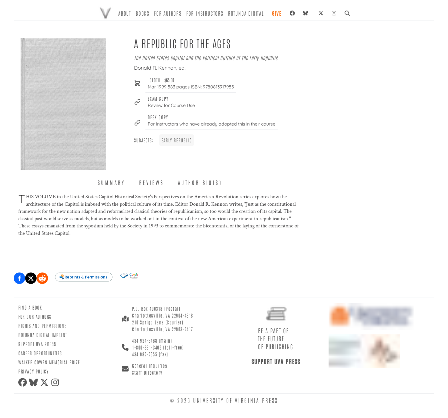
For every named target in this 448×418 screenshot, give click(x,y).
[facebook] (23, 382)
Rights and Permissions (42, 325)
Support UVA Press (37, 344)
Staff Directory (147, 372)
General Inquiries (149, 365)
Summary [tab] (111, 182)
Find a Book (30, 307)
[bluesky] (306, 13)
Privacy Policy (33, 371)
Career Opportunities (40, 353)
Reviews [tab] (151, 182)
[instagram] (56, 382)
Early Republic (176, 140)
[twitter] (45, 382)
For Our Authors (34, 316)
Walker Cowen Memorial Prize (49, 362)
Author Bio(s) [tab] (200, 182)
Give (277, 13)
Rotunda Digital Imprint (42, 335)
